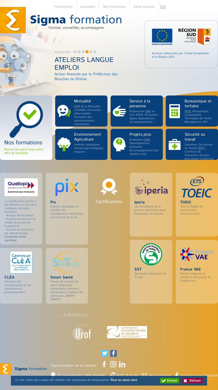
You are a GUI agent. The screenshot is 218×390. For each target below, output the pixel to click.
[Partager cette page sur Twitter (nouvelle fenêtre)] (104, 353)
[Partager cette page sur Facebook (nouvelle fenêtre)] (113, 353)
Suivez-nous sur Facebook (199, 375)
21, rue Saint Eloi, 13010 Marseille (81, 375)
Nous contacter (160, 375)
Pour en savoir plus (124, 380)
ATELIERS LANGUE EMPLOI (84, 64)
